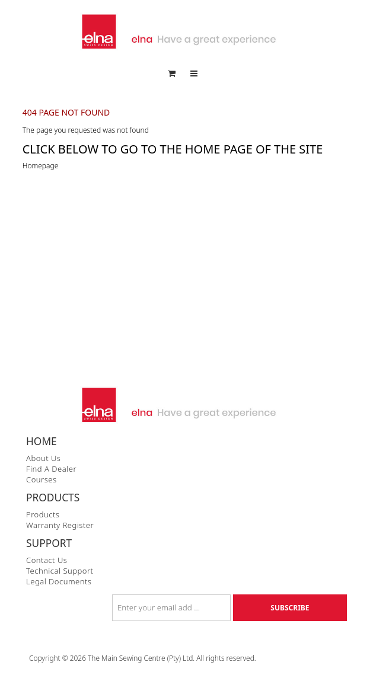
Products (42, 514)
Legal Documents (58, 581)
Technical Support (60, 570)
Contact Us (46, 560)
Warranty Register (60, 525)
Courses (41, 479)
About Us (43, 458)
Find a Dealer (51, 468)
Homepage (41, 166)
